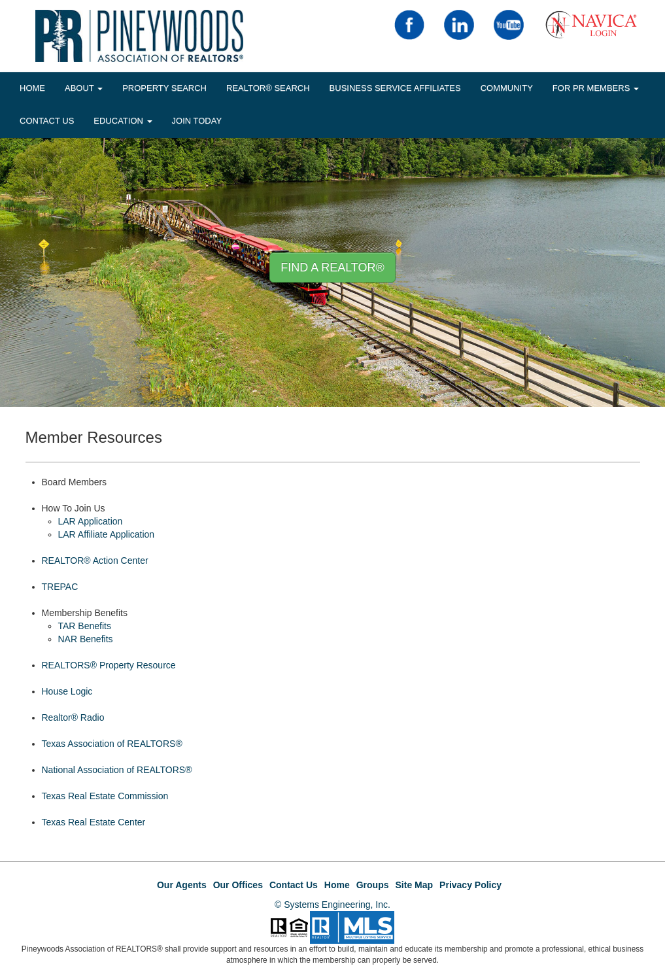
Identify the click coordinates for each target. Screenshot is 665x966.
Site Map (415, 885)
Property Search (164, 88)
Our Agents (182, 885)
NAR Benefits (85, 639)
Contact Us (47, 121)
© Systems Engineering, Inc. (332, 904)
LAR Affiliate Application (106, 534)
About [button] (84, 88)
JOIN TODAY (197, 121)
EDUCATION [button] (123, 121)
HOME (32, 88)
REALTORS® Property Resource (109, 665)
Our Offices (238, 885)
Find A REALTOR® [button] (332, 267)
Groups (372, 885)
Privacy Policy (470, 885)
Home (337, 885)
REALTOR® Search (268, 88)
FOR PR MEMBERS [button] (596, 88)
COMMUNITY (507, 88)
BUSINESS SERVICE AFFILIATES (395, 88)
